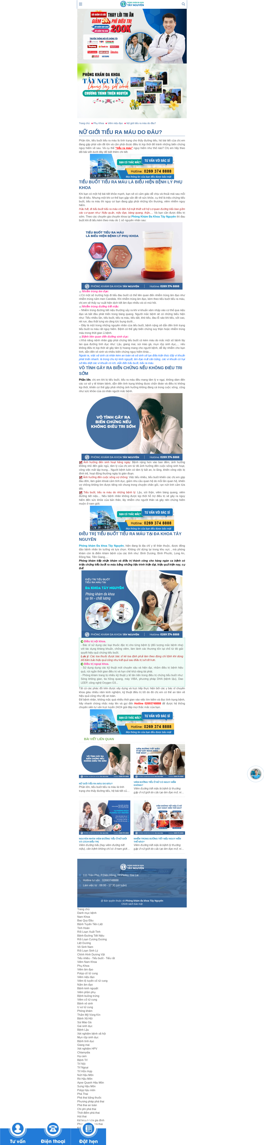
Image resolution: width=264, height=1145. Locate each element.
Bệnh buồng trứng (88, 995)
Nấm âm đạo (85, 984)
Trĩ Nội (81, 1063)
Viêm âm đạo (85, 969)
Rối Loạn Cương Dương (92, 939)
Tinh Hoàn (83, 928)
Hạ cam (82, 1056)
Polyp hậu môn (86, 1090)
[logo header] (132, 3)
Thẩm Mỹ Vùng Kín (88, 1014)
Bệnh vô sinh (85, 1003)
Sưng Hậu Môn (86, 1086)
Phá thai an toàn (87, 1105)
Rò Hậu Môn (84, 1078)
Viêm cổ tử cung (87, 999)
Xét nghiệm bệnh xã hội (91, 1033)
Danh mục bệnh (86, 912)
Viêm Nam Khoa (87, 961)
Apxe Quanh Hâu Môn (90, 1082)
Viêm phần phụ (86, 992)
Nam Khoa (83, 916)
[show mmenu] (80, 3)
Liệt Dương (84, 943)
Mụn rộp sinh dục (87, 1037)
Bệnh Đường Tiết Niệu (90, 935)
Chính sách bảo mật (132, 904)
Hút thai (82, 1116)
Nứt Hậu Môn (85, 1075)
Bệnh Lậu (83, 1029)
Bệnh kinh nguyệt (87, 988)
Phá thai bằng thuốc (89, 1097)
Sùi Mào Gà (84, 1022)
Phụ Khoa (83, 965)
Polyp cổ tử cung (87, 973)
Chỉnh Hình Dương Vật (91, 954)
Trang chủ (83, 909)
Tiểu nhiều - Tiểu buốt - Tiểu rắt (96, 958)
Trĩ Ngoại (82, 1067)
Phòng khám (84, 1010)
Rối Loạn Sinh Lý (87, 950)
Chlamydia (83, 1052)
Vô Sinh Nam (85, 946)
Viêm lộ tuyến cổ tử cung (92, 980)
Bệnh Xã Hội (85, 1018)
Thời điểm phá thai (88, 1112)
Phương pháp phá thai (90, 1101)
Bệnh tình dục (85, 1041)
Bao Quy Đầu (85, 920)
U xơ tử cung (85, 1007)
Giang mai (83, 1044)
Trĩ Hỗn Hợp (84, 1071)
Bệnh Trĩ (82, 1060)
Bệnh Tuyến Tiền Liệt (90, 924)
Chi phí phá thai (86, 1109)
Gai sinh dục (84, 1026)
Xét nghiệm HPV (87, 1048)
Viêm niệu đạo (85, 977)
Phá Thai (82, 1093)
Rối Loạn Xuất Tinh (88, 931)
